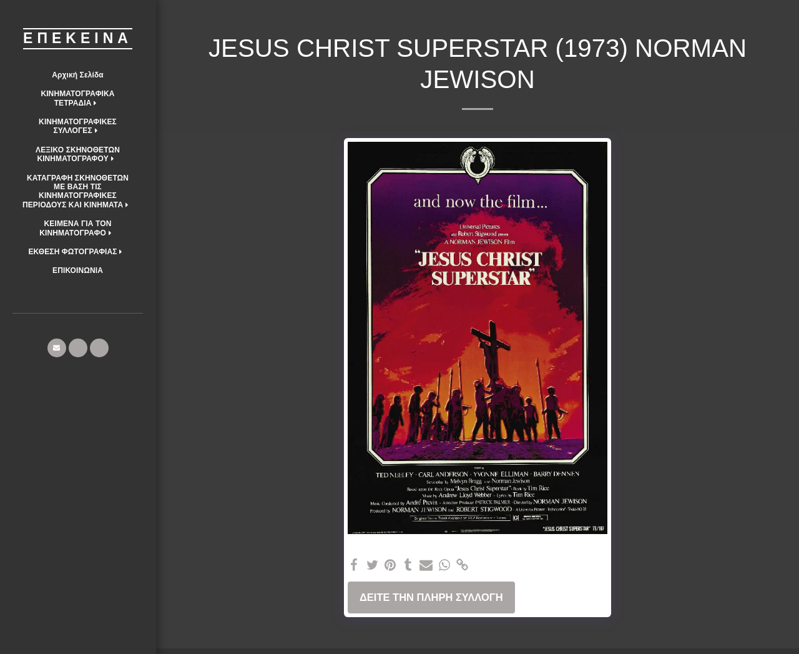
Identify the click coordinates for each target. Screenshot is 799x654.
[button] (77, 98)
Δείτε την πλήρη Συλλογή (431, 597)
